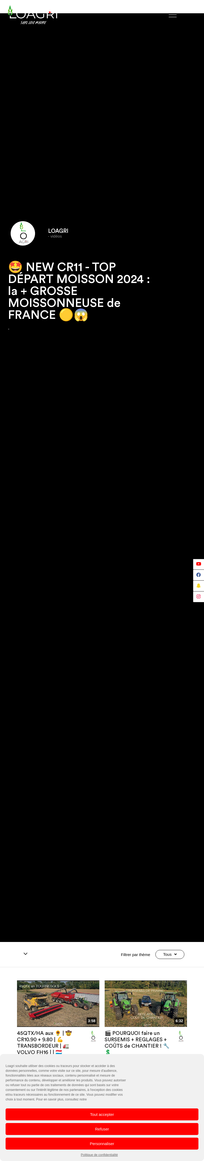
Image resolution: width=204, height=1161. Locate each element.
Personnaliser (102, 1143)
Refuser (102, 1129)
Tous (170, 954)
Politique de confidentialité (99, 1155)
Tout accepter (102, 1114)
